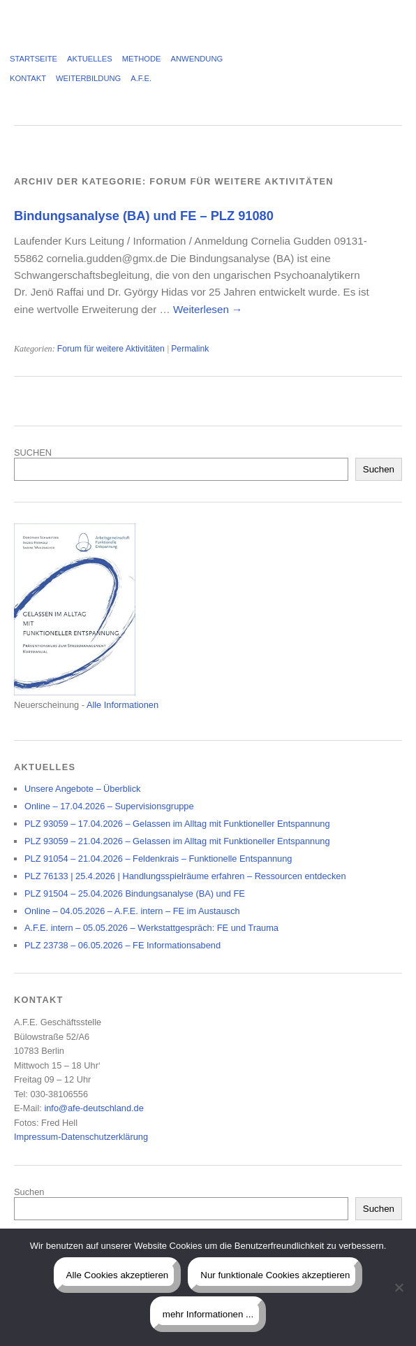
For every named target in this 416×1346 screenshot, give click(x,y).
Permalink (190, 349)
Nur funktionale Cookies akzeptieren (275, 1275)
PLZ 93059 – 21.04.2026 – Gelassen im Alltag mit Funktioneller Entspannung (177, 841)
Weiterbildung (88, 78)
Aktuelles (89, 59)
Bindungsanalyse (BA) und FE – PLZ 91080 (144, 215)
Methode (141, 59)
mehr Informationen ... (208, 1314)
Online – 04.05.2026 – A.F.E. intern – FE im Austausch (132, 911)
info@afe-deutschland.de (93, 1108)
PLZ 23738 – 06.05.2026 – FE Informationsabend (122, 945)
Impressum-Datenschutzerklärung (81, 1136)
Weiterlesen (207, 309)
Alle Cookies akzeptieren (117, 1275)
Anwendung (197, 59)
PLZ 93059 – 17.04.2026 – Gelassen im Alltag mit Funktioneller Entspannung (177, 823)
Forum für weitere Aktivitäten (111, 349)
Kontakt (28, 78)
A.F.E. (141, 78)
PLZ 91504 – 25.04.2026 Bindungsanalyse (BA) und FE (134, 893)
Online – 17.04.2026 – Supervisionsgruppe (109, 806)
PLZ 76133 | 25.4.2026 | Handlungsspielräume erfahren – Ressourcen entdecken (185, 876)
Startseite (33, 59)
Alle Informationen (122, 705)
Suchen (378, 469)
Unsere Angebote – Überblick (82, 788)
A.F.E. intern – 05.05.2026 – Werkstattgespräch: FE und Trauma (151, 927)
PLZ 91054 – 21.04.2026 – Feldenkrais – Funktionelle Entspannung (158, 858)
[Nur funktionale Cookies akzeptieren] (399, 1287)
